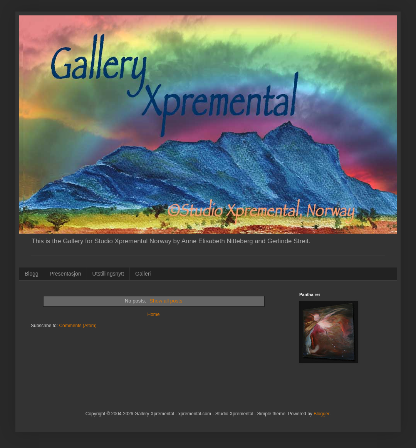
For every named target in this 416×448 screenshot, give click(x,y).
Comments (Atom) (77, 325)
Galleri (143, 274)
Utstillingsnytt (108, 274)
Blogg (32, 274)
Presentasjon (65, 274)
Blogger (321, 413)
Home (153, 314)
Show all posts (165, 301)
